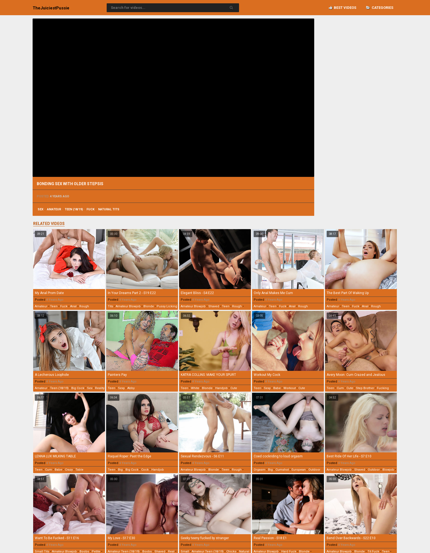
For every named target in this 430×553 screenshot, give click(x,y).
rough (84, 306)
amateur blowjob (128, 306)
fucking (383, 388)
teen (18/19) (74, 209)
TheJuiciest (51, 8)
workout (290, 388)
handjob (221, 388)
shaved (213, 306)
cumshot (282, 469)
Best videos (342, 8)
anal (73, 306)
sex (40, 209)
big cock (77, 388)
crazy (69, 469)
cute (233, 388)
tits (110, 306)
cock (145, 469)
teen (53, 306)
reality (99, 388)
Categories (379, 8)
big (120, 469)
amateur (54, 209)
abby (131, 388)
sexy (121, 388)
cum (340, 388)
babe (277, 388)
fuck (90, 209)
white (195, 388)
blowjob (388, 469)
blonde (148, 306)
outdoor (314, 469)
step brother (365, 388)
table (79, 469)
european (299, 469)
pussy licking (167, 306)
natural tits (108, 209)
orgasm (259, 469)
